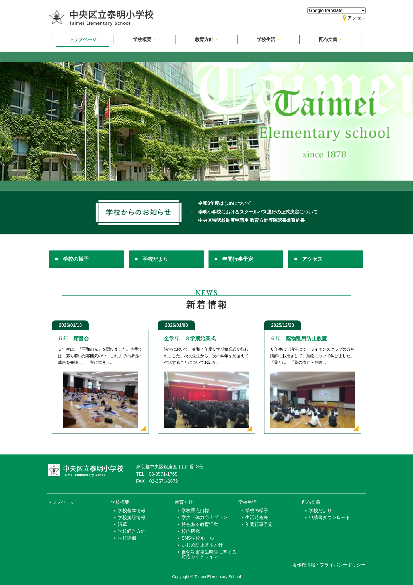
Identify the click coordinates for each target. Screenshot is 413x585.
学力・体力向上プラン (204, 517)
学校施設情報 (131, 517)
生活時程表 (256, 517)
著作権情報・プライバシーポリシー (329, 564)
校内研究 (191, 531)
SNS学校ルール (198, 538)
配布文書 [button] (328, 39)
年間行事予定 (237, 259)
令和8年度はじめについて (224, 203)
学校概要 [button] (143, 39)
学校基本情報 (131, 510)
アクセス (312, 259)
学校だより (155, 259)
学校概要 (120, 502)
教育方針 (184, 502)
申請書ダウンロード (329, 517)
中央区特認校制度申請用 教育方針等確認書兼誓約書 (251, 220)
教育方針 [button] (205, 39)
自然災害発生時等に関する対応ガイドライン (209, 554)
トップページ (83, 39)
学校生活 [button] (266, 39)
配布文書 (311, 502)
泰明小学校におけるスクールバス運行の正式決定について (257, 211)
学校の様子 (76, 259)
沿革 (122, 524)
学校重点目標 (195, 510)
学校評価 (127, 538)
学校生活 (247, 502)
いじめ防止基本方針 (202, 545)
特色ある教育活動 (200, 524)
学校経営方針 (131, 531)
